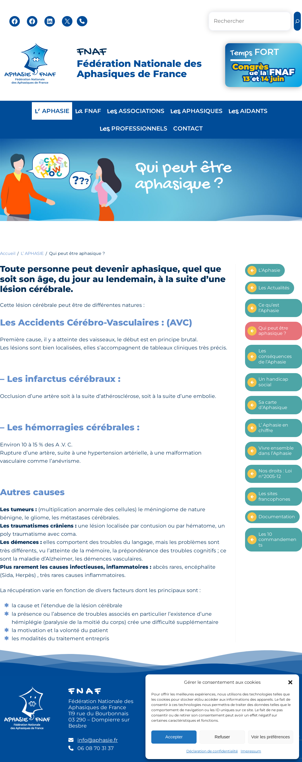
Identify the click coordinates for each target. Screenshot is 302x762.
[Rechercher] (297, 21)
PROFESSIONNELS (133, 129)
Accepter (174, 736)
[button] (290, 682)
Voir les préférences (270, 736)
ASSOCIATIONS (135, 111)
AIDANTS (248, 111)
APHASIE (52, 111)
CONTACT (188, 128)
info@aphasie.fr (97, 740)
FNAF (91, 52)
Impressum (251, 751)
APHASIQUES (196, 111)
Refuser (222, 736)
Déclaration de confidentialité (212, 751)
